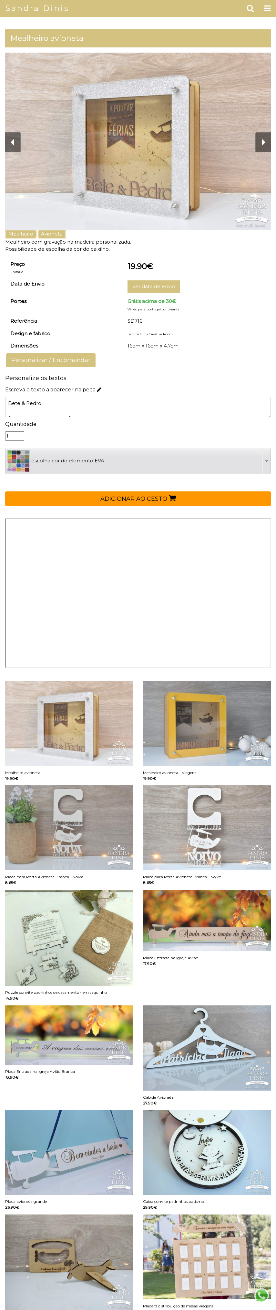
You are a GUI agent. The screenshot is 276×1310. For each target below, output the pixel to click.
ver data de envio (154, 286)
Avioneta (52, 234)
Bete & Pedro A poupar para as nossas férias (138, 407)
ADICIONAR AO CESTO (138, 498)
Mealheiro (20, 234)
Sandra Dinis (37, 8)
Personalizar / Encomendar (50, 360)
